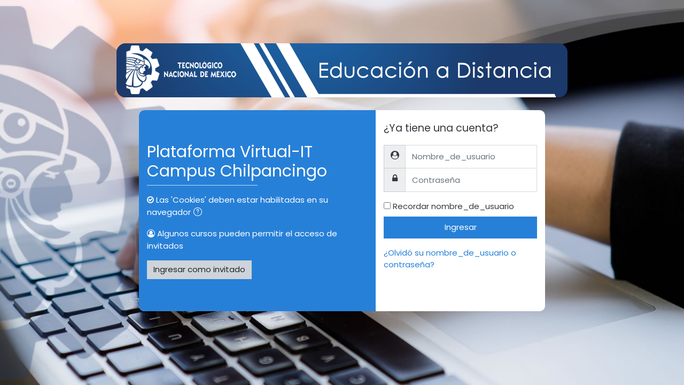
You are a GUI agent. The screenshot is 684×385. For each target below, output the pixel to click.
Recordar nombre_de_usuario (453, 206)
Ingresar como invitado (199, 269)
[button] (200, 213)
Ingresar (461, 227)
